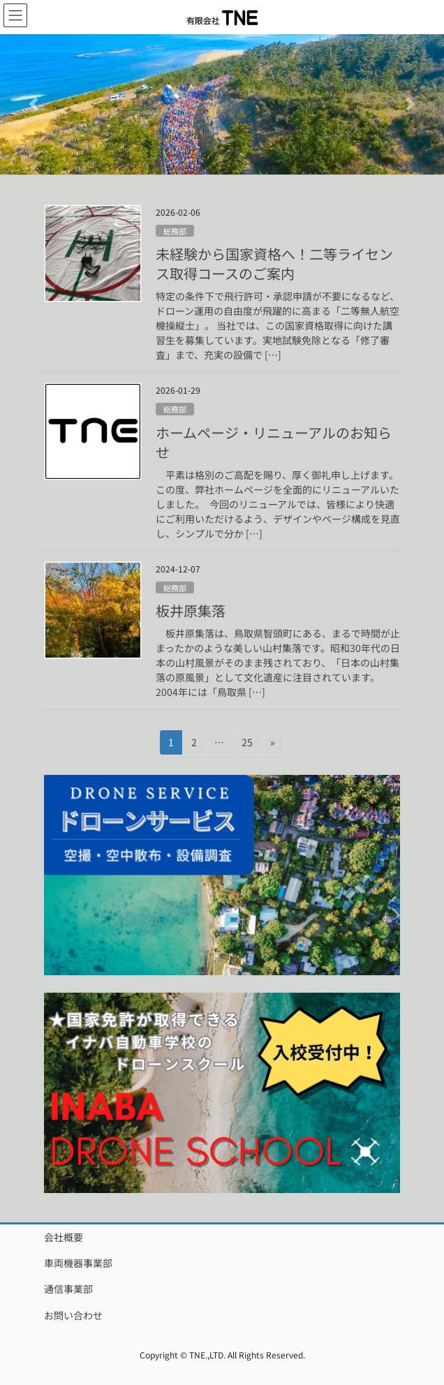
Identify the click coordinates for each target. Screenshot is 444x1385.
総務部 (174, 231)
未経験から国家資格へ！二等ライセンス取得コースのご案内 (274, 263)
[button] (33, 104)
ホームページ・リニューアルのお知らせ (274, 442)
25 (247, 744)
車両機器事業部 (78, 1263)
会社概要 (63, 1237)
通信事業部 (68, 1289)
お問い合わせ (73, 1315)
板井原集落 (190, 610)
